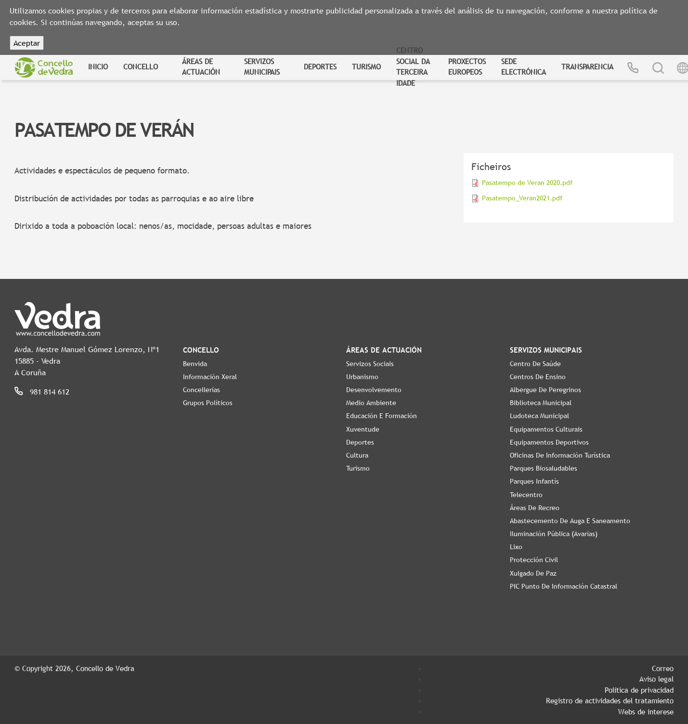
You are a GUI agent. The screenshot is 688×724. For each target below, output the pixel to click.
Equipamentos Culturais (546, 429)
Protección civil (534, 559)
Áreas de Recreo (534, 507)
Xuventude (362, 429)
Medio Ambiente (371, 402)
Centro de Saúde (535, 363)
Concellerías (201, 389)
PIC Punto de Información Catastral (563, 586)
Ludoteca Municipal (539, 415)
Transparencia (587, 66)
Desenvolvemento (374, 389)
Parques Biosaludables (543, 468)
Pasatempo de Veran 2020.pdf (527, 182)
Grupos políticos (208, 402)
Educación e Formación (381, 415)
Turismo (366, 66)
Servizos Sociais (370, 363)
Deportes (320, 66)
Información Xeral (210, 376)
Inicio (98, 66)
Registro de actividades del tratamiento (610, 700)
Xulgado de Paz (533, 573)
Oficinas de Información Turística (560, 455)
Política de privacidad (639, 690)
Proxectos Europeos (467, 66)
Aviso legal (656, 679)
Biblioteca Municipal (540, 402)
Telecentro (526, 494)
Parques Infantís (534, 481)
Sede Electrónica (523, 66)
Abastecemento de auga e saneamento (570, 520)
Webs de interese (646, 711)
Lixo (516, 546)
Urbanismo (362, 376)
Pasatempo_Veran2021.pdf (522, 198)
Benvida (195, 363)
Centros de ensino (538, 376)
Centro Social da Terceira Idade (413, 66)
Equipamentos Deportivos (549, 442)
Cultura (357, 455)
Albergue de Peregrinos (545, 389)
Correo (663, 668)
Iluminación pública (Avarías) (553, 533)
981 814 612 (49, 391)
